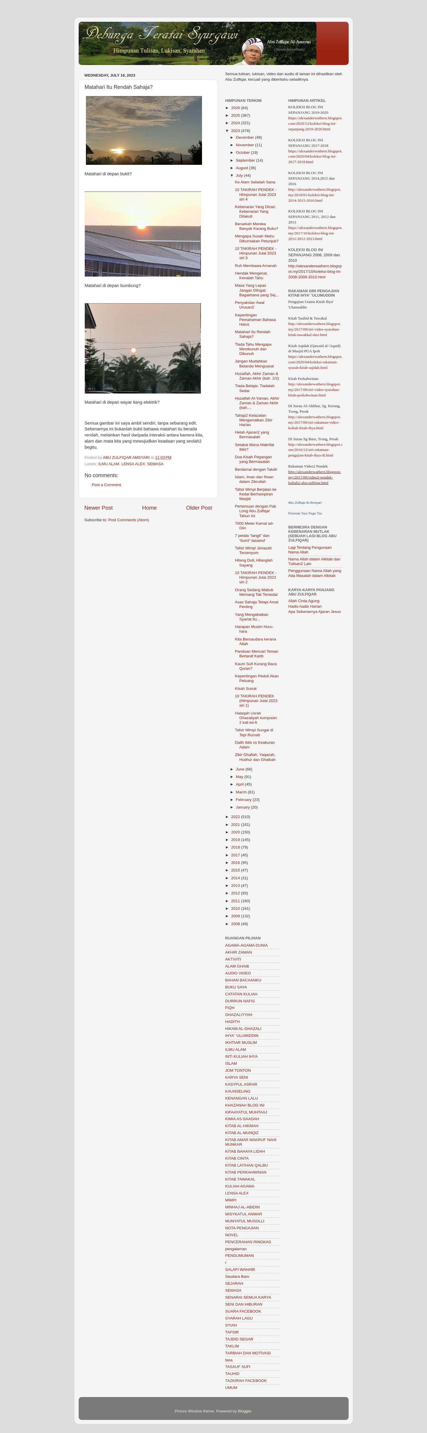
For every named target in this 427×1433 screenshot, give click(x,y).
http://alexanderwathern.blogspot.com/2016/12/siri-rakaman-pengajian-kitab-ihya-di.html (315, 450)
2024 (236, 123)
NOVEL (232, 1235)
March (242, 792)
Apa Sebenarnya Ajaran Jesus (314, 611)
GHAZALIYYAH (239, 1015)
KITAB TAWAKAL (240, 1179)
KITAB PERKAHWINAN (245, 1172)
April (240, 784)
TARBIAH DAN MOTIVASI (248, 1353)
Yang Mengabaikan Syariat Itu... (251, 616)
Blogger (244, 1411)
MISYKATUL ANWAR (243, 1214)
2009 (236, 916)
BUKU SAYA (236, 987)
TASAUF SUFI (238, 1367)
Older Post (199, 508)
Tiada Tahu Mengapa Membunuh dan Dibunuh (253, 349)
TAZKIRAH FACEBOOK (246, 1380)
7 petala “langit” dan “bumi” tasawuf (252, 537)
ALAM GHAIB (237, 966)
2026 (236, 108)
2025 (236, 115)
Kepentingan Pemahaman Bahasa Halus (255, 319)
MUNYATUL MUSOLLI (244, 1221)
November (245, 145)
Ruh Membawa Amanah (256, 266)
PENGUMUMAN (239, 1255)
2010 (236, 908)
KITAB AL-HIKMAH (242, 1126)
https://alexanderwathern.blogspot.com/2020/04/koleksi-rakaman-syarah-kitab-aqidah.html (315, 362)
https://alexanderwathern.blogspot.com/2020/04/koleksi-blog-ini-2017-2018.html (315, 156)
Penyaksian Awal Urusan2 (249, 304)
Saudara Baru (237, 1276)
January (243, 807)
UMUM (231, 1387)
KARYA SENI (236, 1077)
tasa (229, 1360)
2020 (236, 832)
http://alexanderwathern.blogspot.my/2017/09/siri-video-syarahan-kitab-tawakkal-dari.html (314, 329)
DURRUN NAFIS (240, 1001)
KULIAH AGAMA (240, 1186)
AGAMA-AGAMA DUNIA (246, 945)
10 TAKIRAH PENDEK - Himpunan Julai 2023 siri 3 (256, 253)
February (244, 799)
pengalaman (236, 1249)
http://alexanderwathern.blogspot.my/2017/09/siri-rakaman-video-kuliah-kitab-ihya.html (314, 422)
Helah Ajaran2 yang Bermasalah (252, 434)
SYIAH (231, 1325)
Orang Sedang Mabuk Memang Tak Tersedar (256, 592)
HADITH (232, 1021)
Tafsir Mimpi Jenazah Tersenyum (253, 550)
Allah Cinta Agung (303, 601)
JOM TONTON (238, 1070)
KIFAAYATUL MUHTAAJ (246, 1112)
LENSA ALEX (133, 464)
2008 (236, 924)
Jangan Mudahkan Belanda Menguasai (254, 363)
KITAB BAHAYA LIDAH (245, 1151)
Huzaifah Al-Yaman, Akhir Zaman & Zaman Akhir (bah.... (257, 403)
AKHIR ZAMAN (238, 952)
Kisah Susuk (246, 688)
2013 (236, 885)
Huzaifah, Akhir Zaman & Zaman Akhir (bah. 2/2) (257, 375)
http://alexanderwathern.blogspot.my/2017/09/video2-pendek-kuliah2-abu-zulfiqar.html (314, 477)
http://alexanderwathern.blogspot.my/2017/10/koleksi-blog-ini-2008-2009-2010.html (315, 271)
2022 (236, 817)
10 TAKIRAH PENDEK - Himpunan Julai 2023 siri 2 (256, 577)
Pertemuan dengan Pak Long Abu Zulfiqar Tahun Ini (255, 511)
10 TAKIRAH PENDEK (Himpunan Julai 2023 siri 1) (256, 701)
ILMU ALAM (108, 464)
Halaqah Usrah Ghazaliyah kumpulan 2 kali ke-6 (256, 718)
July (240, 175)
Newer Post (98, 508)
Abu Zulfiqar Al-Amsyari (305, 502)
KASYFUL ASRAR (241, 1084)
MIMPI (231, 1200)
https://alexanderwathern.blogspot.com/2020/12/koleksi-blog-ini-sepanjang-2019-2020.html (315, 123)
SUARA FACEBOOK (243, 1311)
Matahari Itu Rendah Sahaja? (252, 334)
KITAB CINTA (237, 1158)
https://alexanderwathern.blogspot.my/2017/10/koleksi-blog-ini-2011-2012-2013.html (315, 233)
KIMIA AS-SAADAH (242, 1119)
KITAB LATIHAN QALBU (246, 1165)
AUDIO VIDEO (238, 973)
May (240, 777)
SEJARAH (234, 1283)
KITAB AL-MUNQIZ (242, 1133)
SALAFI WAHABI (240, 1269)
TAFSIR (232, 1332)
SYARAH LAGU (239, 1318)
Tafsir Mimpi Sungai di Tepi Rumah (254, 732)
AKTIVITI (233, 959)
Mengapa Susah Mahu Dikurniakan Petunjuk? (256, 238)
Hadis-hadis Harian (305, 606)
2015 (236, 870)
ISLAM (231, 1063)
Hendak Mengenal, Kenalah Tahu (251, 275)
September (246, 160)
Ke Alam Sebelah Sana (255, 182)
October (243, 152)
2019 (236, 840)
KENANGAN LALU (241, 1098)
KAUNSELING (238, 1091)
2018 (236, 847)
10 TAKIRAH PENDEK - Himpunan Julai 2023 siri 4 (256, 194)
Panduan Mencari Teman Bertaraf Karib (256, 653)
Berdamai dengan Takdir (256, 469)
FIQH (230, 1008)
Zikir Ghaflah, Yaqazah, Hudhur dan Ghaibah (255, 756)
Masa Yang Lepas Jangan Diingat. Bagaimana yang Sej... (257, 290)
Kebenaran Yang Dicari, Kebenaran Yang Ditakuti (255, 211)
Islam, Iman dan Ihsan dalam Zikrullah (254, 479)
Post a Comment (106, 485)
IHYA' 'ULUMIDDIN (241, 1035)
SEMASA (155, 464)
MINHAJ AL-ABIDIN (242, 1207)
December (245, 137)
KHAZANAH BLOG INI (245, 1105)
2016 (236, 862)
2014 (236, 878)
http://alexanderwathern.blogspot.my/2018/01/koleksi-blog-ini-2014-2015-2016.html (314, 195)
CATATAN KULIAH (241, 994)
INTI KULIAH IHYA (241, 1056)
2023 (236, 131)
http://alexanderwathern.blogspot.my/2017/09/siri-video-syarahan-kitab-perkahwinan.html (314, 389)
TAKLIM (232, 1346)
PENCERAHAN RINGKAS (248, 1242)
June (241, 769)
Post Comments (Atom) (128, 520)
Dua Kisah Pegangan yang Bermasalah (253, 459)
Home (149, 508)
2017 (236, 855)
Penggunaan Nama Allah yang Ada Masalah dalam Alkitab (314, 572)
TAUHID (232, 1373)
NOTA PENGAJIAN (242, 1228)
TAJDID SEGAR (239, 1339)
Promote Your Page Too (305, 513)
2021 (236, 824)
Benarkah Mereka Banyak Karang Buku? (256, 226)
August (242, 168)
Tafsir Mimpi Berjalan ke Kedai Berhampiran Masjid (255, 494)
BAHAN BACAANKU (243, 980)
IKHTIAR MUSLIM (241, 1042)
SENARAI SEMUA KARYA (248, 1297)
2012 (236, 893)
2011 (236, 901)
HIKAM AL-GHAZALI (243, 1028)
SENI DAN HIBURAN (243, 1304)
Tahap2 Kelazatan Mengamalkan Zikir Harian (253, 420)
